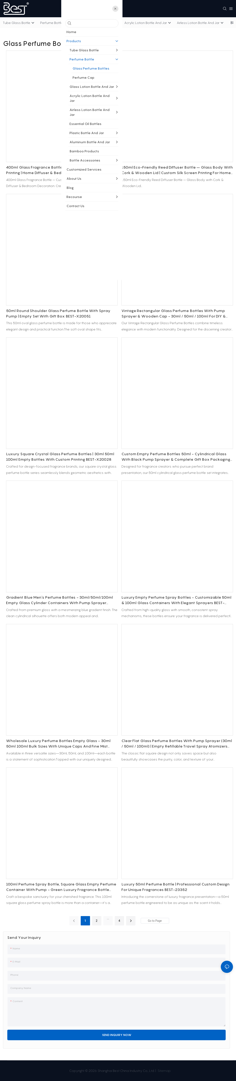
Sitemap (164, 1071)
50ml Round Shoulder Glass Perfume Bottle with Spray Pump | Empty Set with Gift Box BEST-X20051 (58, 313)
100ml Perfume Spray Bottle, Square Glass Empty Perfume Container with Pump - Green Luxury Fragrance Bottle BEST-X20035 (61, 887)
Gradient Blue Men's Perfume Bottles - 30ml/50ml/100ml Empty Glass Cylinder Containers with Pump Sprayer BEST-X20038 (59, 600)
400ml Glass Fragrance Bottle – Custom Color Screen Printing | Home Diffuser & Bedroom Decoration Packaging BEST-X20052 (60, 170)
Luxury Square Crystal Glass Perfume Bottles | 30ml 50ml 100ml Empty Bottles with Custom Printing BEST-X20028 (60, 456)
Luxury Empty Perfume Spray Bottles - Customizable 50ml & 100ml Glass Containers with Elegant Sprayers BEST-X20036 (176, 600)
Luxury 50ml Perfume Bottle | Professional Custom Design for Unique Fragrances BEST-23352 (175, 887)
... (108, 918)
